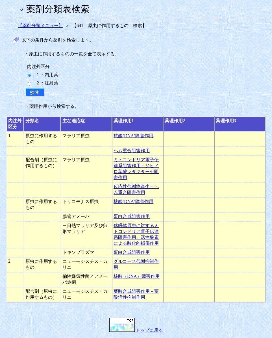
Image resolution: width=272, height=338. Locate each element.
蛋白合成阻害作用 (132, 216)
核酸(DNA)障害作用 (133, 135)
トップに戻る (136, 330)
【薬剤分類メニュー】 (40, 25)
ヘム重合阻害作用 (132, 150)
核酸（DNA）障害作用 (137, 276)
